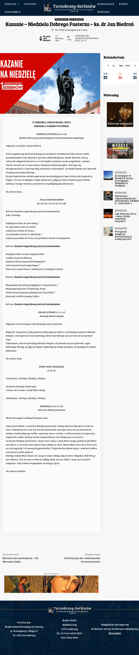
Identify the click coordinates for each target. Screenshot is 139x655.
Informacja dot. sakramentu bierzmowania (82, 559)
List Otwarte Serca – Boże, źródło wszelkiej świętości (125, 214)
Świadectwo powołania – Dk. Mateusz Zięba (20, 559)
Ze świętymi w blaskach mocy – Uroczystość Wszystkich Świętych (124, 180)
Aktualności (61, 19)
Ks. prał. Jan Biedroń (46, 38)
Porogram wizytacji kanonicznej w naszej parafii (123, 230)
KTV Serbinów (76, 19)
